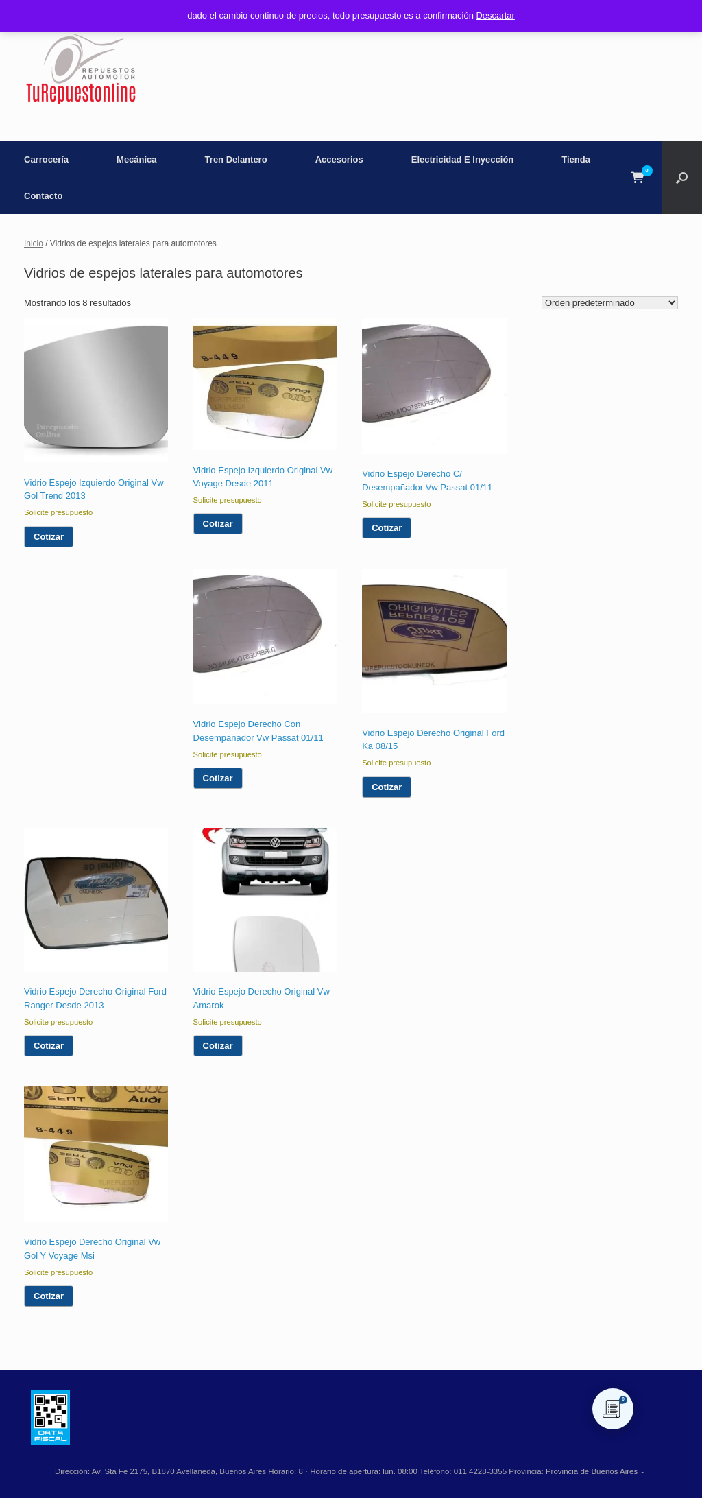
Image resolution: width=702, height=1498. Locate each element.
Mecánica (137, 159)
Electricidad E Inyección (462, 159)
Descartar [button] (495, 15)
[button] (682, 177)
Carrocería (46, 159)
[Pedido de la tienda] (610, 302)
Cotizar (49, 537)
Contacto (43, 196)
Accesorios (339, 159)
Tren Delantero (236, 159)
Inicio (33, 243)
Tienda (575, 159)
